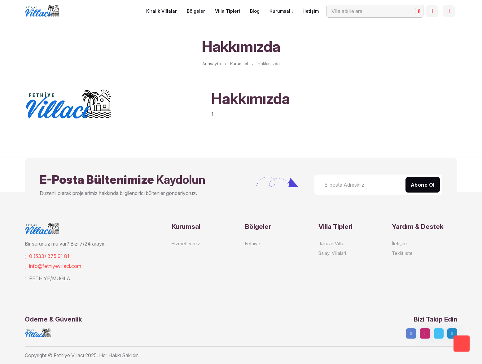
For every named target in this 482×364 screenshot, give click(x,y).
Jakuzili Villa (330, 243)
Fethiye (252, 243)
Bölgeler (194, 11)
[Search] (373, 11)
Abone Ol (423, 185)
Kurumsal (278, 11)
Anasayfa (211, 63)
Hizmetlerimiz (186, 243)
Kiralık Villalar (159, 11)
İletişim (309, 11)
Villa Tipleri (225, 11)
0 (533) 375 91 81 (47, 256)
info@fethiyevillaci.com (53, 266)
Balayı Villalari (332, 253)
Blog (253, 11)
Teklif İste (402, 253)
